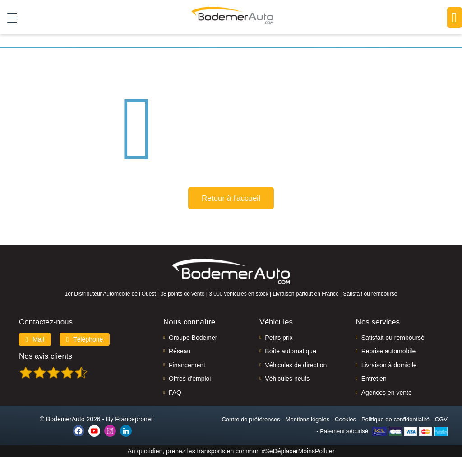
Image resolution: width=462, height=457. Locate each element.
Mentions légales (308, 419)
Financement (187, 365)
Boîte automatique (290, 351)
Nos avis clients (45, 356)
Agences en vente (386, 392)
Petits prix (278, 337)
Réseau (179, 351)
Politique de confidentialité (395, 419)
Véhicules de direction (296, 365)
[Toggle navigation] (9, 17)
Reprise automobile (388, 351)
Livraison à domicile (389, 365)
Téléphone (84, 339)
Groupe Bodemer (193, 337)
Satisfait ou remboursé (393, 337)
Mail (35, 339)
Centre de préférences (251, 419)
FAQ (175, 392)
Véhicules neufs (287, 378)
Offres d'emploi (190, 378)
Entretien (374, 378)
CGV (441, 419)
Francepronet (133, 419)
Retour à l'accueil (231, 198)
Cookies (345, 419)
